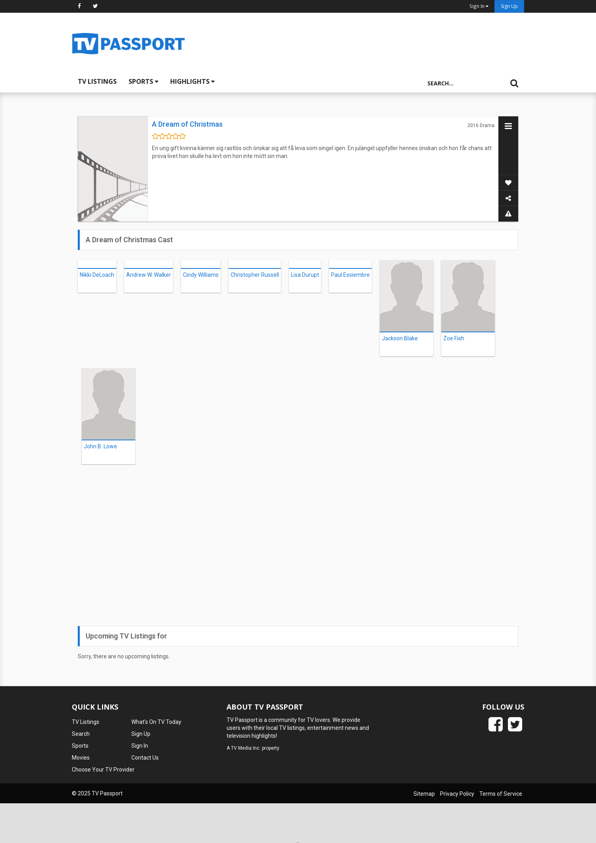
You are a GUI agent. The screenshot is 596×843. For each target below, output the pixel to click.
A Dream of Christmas (187, 124)
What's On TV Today (156, 722)
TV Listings (97, 81)
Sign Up (509, 6)
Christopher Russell (255, 275)
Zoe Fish (453, 338)
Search (81, 734)
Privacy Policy (457, 794)
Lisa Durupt (305, 275)
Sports (143, 81)
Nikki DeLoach (97, 275)
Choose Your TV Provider (103, 769)
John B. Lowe (100, 446)
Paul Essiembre (350, 275)
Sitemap (424, 794)
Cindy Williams (201, 275)
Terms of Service (500, 794)
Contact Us (145, 757)
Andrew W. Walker (148, 275)
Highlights (192, 81)
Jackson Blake (400, 338)
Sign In (139, 746)
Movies (81, 757)
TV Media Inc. (246, 748)
